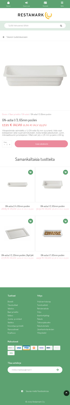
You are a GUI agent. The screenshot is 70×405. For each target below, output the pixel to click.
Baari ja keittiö (15, 114)
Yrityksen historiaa (44, 301)
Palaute (40, 319)
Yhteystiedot (41, 333)
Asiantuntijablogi (43, 315)
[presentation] (29, 379)
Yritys (39, 312)
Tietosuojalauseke (43, 322)
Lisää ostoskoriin (41, 144)
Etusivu (4, 114)
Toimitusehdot (42, 305)
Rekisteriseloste (43, 308)
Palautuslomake (43, 326)
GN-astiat (25, 114)
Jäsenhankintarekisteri (45, 329)
